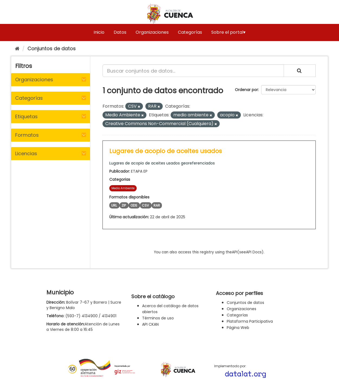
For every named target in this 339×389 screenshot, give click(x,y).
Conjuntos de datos (51, 48)
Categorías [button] (29, 98)
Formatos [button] (27, 135)
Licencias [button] (26, 153)
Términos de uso (158, 318)
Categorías (190, 32)
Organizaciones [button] (34, 79)
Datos (120, 32)
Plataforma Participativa (250, 321)
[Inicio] (17, 48)
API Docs (254, 252)
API (234, 252)
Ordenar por (246, 89)
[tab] (50, 79)
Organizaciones (152, 32)
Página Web (238, 327)
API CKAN (150, 324)
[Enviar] (300, 70)
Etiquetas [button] (26, 116)
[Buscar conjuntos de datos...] (193, 70)
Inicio (99, 32)
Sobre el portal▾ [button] (228, 32)
